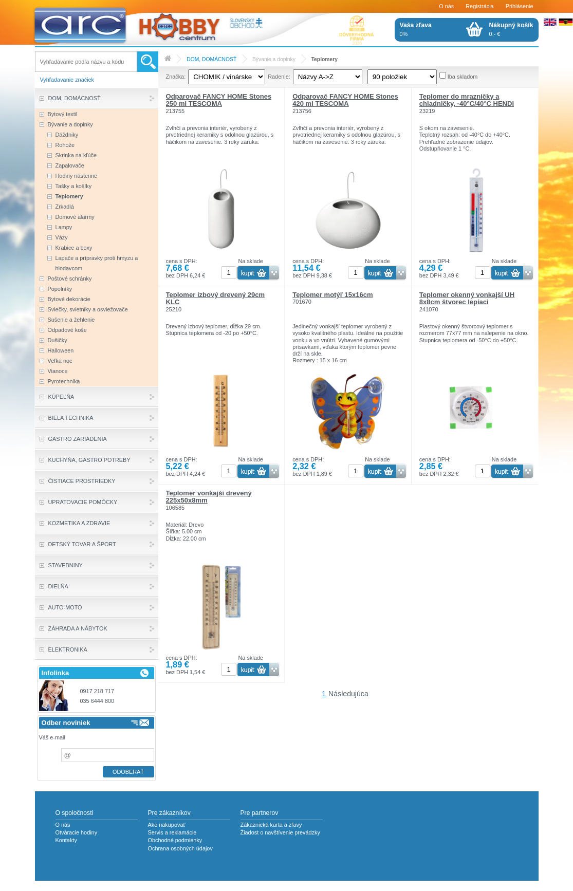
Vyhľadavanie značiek (67, 80)
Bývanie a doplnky (273, 59)
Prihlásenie (519, 6)
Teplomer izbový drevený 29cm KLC (215, 298)
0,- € (511, 29)
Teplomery (324, 59)
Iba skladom (463, 76)
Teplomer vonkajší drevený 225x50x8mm (209, 496)
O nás (446, 6)
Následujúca (348, 694)
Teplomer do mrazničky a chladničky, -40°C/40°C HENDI (466, 99)
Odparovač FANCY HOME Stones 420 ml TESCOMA (345, 99)
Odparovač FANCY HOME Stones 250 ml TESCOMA (219, 99)
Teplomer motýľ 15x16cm (332, 295)
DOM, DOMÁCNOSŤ (211, 59)
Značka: (176, 76)
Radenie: (279, 76)
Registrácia (479, 6)
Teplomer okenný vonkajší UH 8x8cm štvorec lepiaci (466, 298)
